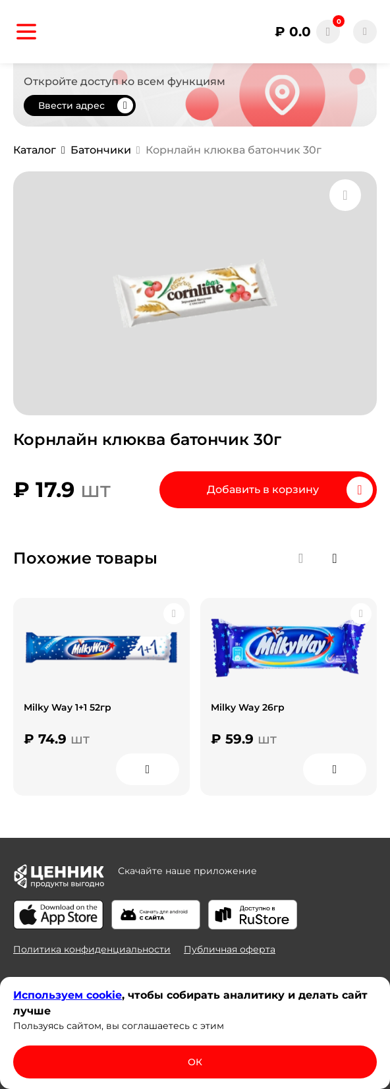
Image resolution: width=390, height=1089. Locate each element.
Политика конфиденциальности (92, 949)
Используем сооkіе (67, 995)
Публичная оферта (229, 949)
